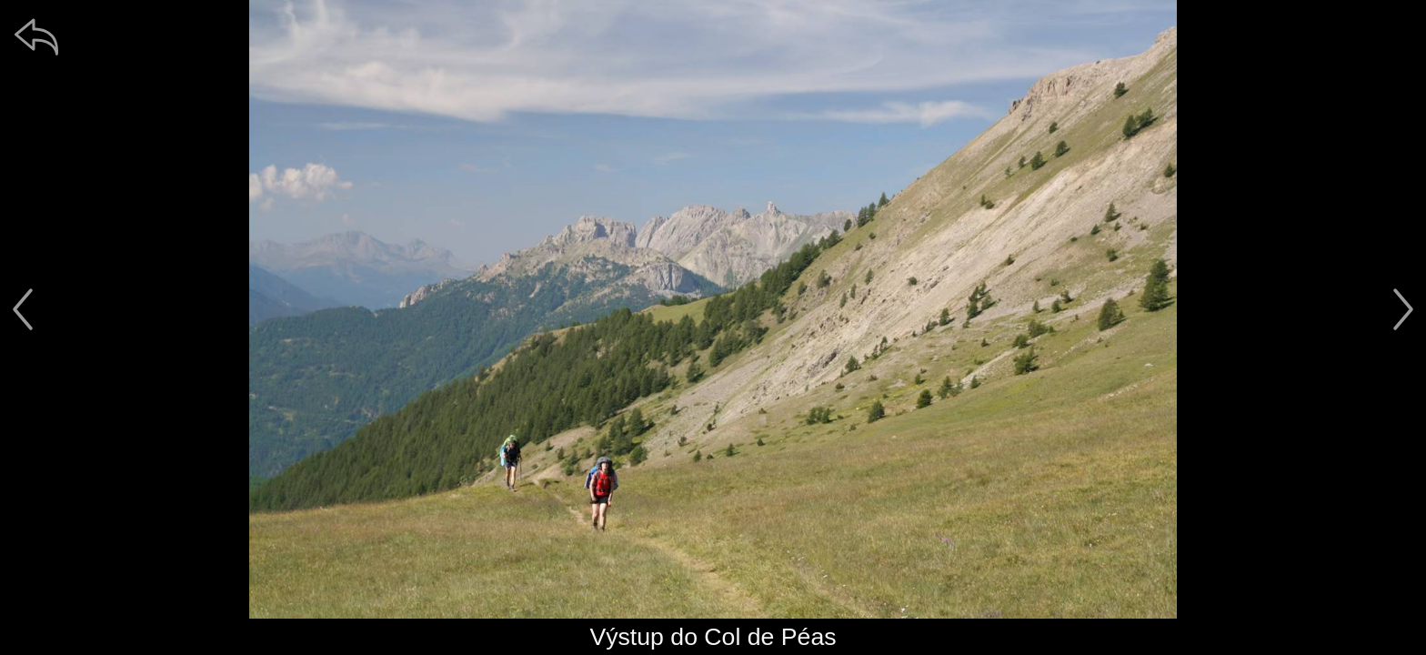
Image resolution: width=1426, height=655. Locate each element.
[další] (1403, 309)
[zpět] (36, 36)
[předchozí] (22, 309)
